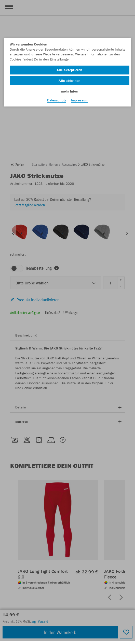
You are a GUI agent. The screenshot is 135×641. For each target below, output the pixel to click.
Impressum (79, 100)
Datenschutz (56, 100)
